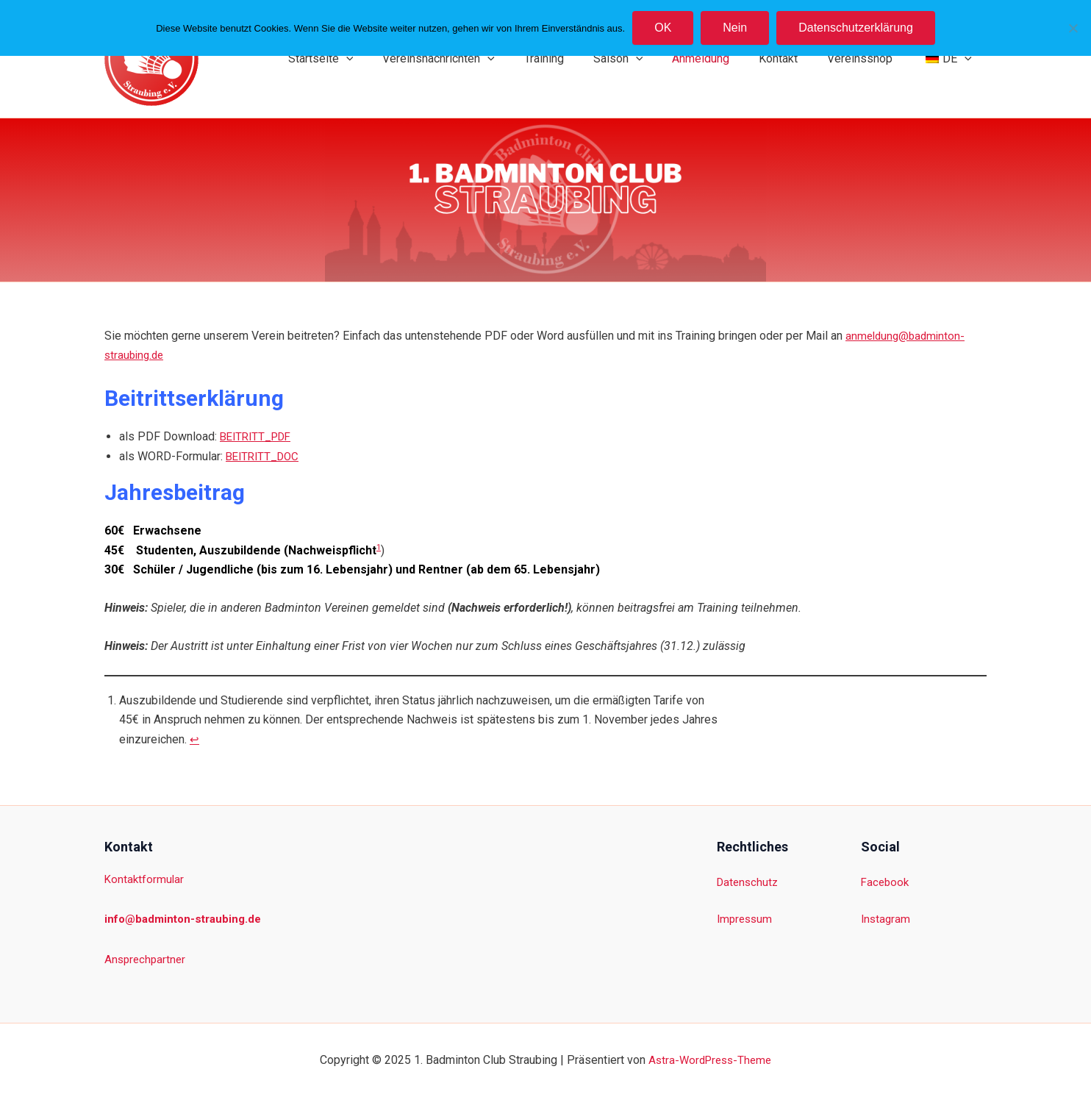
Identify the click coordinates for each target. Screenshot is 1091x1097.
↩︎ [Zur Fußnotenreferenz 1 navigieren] (194, 739)
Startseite (365, 58)
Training (576, 58)
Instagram (886, 919)
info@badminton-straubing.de (187, 919)
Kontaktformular (145, 879)
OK (662, 27)
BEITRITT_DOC (265, 456)
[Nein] (1072, 28)
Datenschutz (749, 882)
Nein (735, 27)
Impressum (746, 919)
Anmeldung (721, 58)
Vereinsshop (868, 58)
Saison (645, 58)
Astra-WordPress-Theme (710, 1060)
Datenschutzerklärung (855, 27)
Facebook (886, 882)
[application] (390, 58)
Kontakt (792, 58)
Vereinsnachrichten (477, 58)
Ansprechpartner (146, 959)
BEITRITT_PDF (259, 436)
